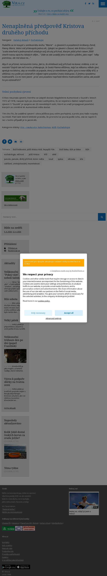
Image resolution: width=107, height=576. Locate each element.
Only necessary (38, 313)
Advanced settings (53, 318)
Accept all (68, 313)
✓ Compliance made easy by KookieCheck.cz (67, 271)
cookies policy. (44, 301)
